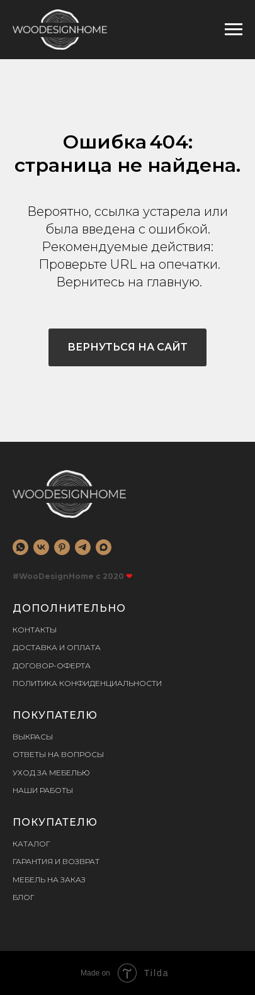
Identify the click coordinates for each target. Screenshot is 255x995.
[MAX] (103, 547)
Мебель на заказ (49, 879)
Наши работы (43, 790)
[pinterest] (62, 547)
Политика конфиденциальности (87, 683)
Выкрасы (33, 736)
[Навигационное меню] (233, 29)
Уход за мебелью (51, 772)
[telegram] (83, 547)
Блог (24, 897)
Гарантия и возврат (56, 861)
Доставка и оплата (57, 647)
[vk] (41, 547)
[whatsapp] (20, 547)
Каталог (31, 843)
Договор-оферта (52, 665)
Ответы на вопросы (58, 754)
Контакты (35, 629)
